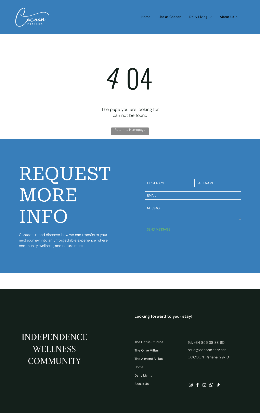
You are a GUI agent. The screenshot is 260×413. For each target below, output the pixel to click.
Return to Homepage (130, 129)
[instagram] (191, 385)
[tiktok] (218, 385)
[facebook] (197, 385)
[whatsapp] (211, 385)
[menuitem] (146, 17)
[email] (204, 385)
